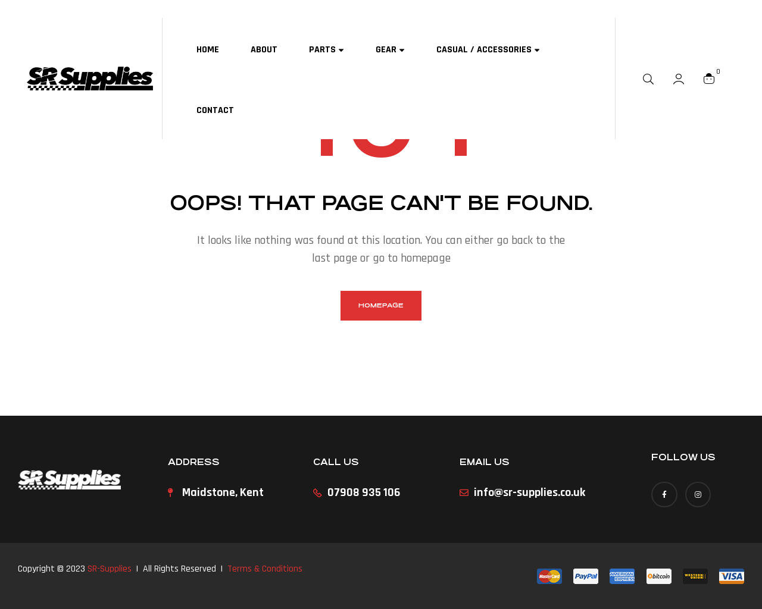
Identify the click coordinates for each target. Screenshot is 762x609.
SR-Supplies (110, 569)
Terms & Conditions (264, 569)
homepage (381, 305)
